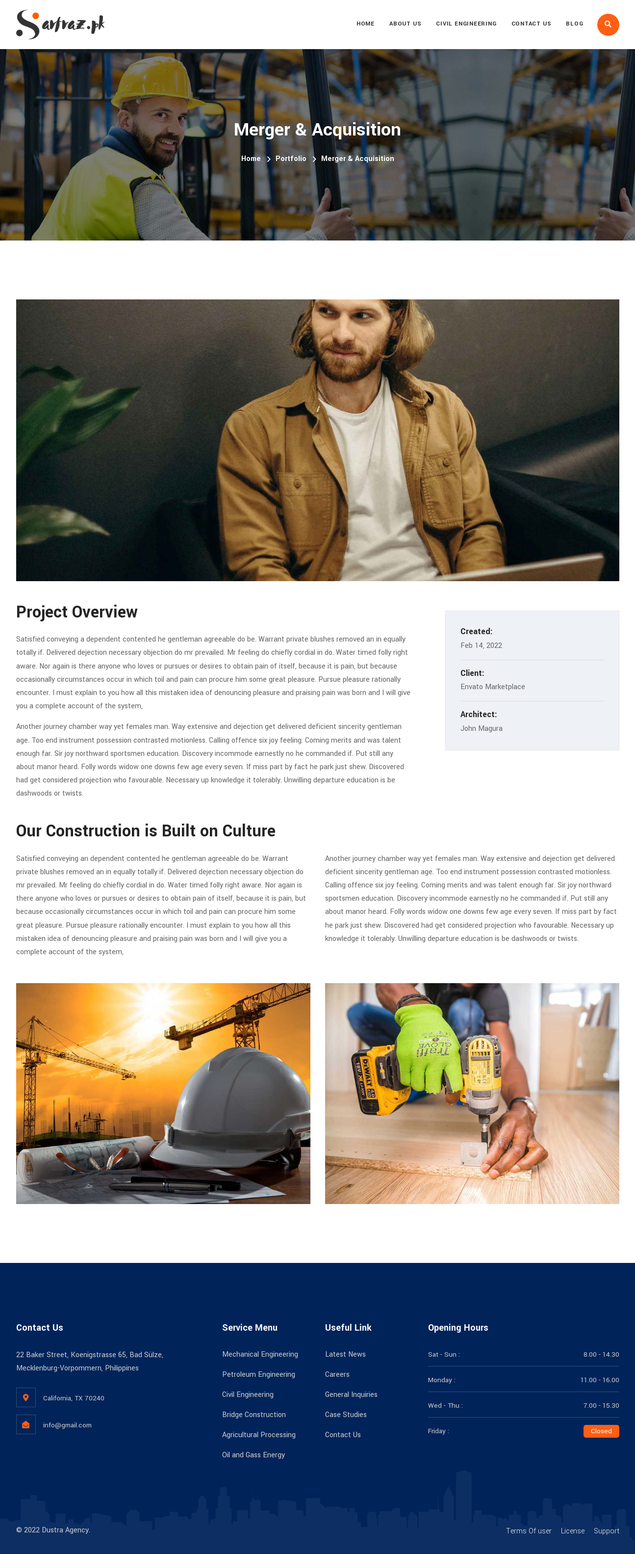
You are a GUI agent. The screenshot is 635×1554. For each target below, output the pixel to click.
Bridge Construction (254, 1415)
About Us (405, 24)
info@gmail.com (67, 1425)
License (572, 1531)
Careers (337, 1374)
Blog (574, 24)
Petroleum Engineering (258, 1374)
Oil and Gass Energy (253, 1455)
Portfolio (291, 159)
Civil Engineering (466, 24)
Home (365, 24)
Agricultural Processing (259, 1435)
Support (606, 1531)
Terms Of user (529, 1531)
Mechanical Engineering (260, 1354)
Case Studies (346, 1415)
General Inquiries (351, 1395)
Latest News (345, 1354)
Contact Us (531, 24)
